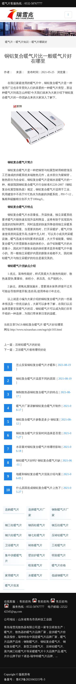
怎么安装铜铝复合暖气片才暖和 (35, 365)
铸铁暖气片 (35, 545)
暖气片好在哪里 (53, 324)
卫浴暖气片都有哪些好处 (30, 349)
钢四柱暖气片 (36, 525)
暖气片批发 (12, 585)
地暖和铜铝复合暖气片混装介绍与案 (38, 474)
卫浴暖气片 (12, 545)
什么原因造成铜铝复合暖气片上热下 (38, 487)
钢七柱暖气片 (36, 535)
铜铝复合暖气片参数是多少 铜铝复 (37, 419)
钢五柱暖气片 (60, 525)
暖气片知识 (22, 41)
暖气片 (9, 41)
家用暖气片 (12, 575)
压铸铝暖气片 (60, 535)
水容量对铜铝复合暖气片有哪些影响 (38, 446)
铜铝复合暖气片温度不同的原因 (36, 378)
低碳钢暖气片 (60, 575)
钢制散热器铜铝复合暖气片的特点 (37, 392)
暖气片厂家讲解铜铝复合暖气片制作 (38, 405)
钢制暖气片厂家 (60, 512)
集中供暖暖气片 (13, 558)
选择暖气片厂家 (36, 512)
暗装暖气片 (35, 565)
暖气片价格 (59, 565)
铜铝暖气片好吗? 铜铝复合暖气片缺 (38, 460)
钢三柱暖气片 (13, 525)
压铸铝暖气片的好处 (28, 344)
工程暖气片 (59, 545)
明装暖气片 (59, 555)
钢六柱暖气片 (13, 535)
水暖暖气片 (35, 575)
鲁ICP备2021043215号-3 (30, 679)
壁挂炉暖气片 (36, 555)
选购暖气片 (12, 509)
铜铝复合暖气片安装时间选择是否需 (38, 433)
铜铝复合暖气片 (33, 324)
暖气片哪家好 (39, 41)
